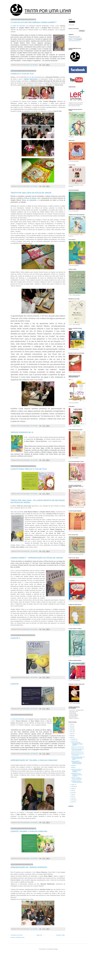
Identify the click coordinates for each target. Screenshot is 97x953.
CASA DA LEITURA (18, 26)
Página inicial (39, 935)
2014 (71, 726)
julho (72, 790)
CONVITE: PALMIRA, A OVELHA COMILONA (29, 831)
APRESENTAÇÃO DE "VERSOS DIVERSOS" (29, 867)
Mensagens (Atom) (20, 937)
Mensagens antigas (60, 935)
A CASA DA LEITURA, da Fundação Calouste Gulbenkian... (76, 770)
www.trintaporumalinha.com (75, 40)
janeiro (72, 801)
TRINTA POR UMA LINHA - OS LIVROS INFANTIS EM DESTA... (78, 758)
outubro (73, 784)
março (72, 798)
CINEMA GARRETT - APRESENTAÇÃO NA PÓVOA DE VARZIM (37, 558)
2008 (71, 737)
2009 (71, 735)
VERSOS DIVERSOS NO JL (22, 432)
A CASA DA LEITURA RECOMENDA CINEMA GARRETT (34, 22)
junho (72, 792)
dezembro (73, 739)
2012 (71, 730)
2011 (71, 731)
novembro (73, 741)
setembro (73, 786)
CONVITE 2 (15, 638)
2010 (71, 733)
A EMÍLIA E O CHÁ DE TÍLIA (22, 74)
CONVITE (15, 684)
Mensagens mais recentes (17, 935)
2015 (71, 724)
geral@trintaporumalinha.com (75, 37)
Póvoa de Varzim (30, 198)
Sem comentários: (34, 64)
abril (72, 796)
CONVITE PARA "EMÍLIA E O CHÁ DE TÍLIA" (29, 469)
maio (72, 794)
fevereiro (73, 799)
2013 (71, 728)
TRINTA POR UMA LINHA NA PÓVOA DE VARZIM (31, 193)
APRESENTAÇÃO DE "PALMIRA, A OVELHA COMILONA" (34, 760)
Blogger (56, 949)
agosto (72, 788)
